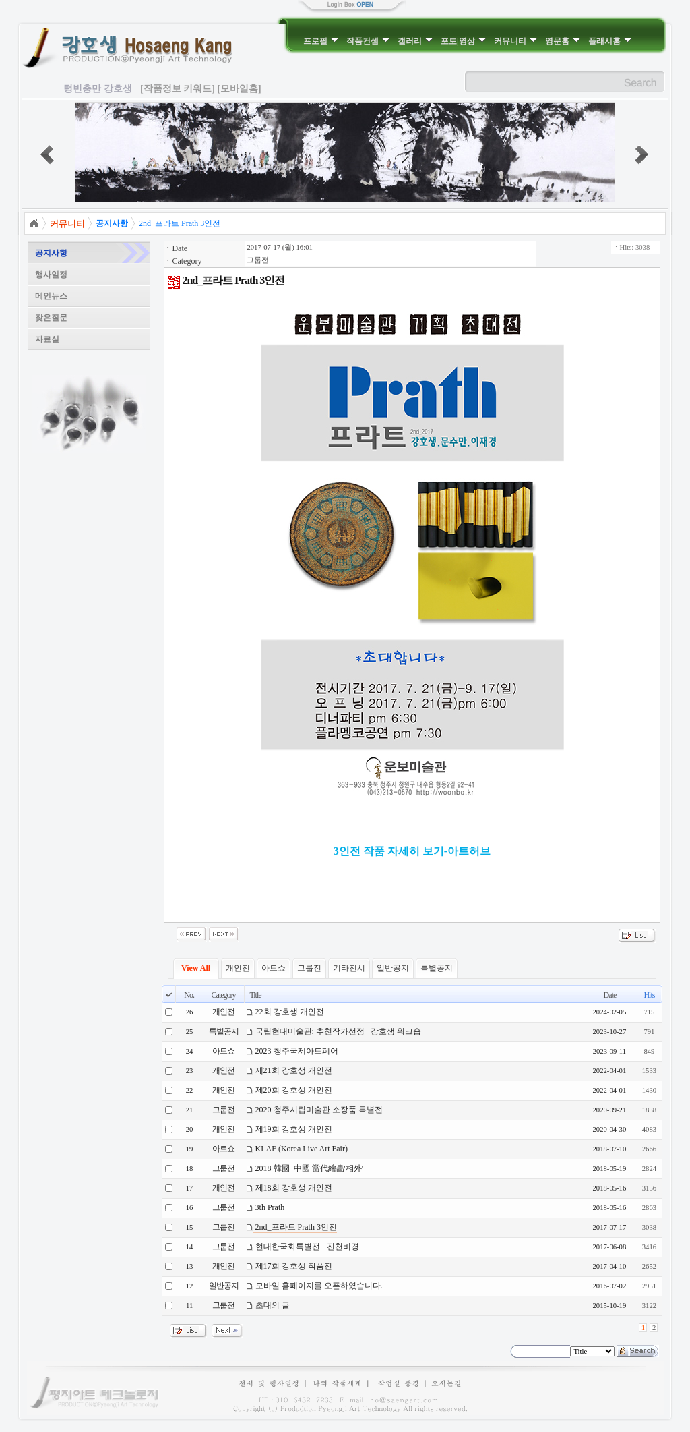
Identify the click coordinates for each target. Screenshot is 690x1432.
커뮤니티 (515, 41)
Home (33, 223)
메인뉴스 (51, 296)
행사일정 (51, 274)
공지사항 (51, 253)
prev (47, 155)
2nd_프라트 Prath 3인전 (179, 223)
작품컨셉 (367, 41)
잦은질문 (51, 317)
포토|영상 (463, 41)
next (641, 155)
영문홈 (562, 41)
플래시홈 (609, 41)
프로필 (320, 41)
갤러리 (415, 41)
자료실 (47, 339)
